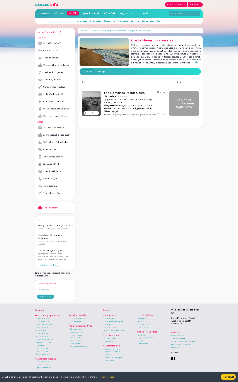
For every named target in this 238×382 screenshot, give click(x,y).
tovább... (196, 62)
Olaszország (109, 21)
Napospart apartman (78, 318)
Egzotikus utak (91, 13)
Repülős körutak (48, 58)
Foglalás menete (177, 335)
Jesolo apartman (42, 362)
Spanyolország (148, 21)
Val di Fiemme (109, 361)
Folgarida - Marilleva (112, 352)
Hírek (39, 219)
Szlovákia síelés (111, 335)
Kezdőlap (83, 31)
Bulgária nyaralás (77, 315)
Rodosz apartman (77, 332)
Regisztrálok (45, 296)
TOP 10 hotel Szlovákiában (53, 142)
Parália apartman (77, 338)
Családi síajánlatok (49, 171)
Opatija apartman (43, 354)
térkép (101, 71)
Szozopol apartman (77, 321)
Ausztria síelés (110, 315)
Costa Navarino (144, 31)
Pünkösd (109, 13)
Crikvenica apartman (44, 339)
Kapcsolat (175, 332)
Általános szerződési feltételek (183, 341)
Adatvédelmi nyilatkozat (181, 344)
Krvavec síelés (143, 324)
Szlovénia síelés (145, 315)
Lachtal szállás (109, 318)
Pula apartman (42, 336)
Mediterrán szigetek (50, 72)
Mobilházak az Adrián (51, 94)
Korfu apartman (76, 341)
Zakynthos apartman (78, 347)
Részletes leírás (106, 377)
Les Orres (141, 335)
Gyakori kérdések (178, 338)
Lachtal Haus (109, 324)
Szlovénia (135, 21)
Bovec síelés (143, 327)
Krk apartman (41, 330)
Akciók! (73, 13)
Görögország (106, 31)
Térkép (160, 114)
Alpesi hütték (47, 149)
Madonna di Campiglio (113, 358)
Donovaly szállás (110, 338)
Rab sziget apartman (44, 324)
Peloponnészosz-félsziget (124, 31)
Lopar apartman (42, 327)
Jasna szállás (109, 341)
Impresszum (176, 347)
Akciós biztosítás (48, 208)
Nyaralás (94, 31)
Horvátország (81, 21)
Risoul (140, 341)
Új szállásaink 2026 (49, 43)
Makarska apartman (44, 342)
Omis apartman (42, 345)
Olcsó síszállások (48, 164)
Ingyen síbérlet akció (51, 157)
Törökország (122, 21)
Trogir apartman (42, 351)
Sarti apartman (76, 329)
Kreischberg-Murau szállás (114, 330)
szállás (88, 71)
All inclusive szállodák (51, 101)
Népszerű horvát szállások (53, 65)
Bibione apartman (43, 365)
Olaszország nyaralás (45, 359)
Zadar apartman (42, 348)
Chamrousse (143, 344)
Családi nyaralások (49, 80)
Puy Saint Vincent (145, 338)
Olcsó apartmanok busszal (53, 109)
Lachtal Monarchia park (113, 322)
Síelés (144, 13)
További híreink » (48, 265)
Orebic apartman (42, 318)
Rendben (228, 377)
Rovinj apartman (42, 333)
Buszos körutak (48, 50)
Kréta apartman (76, 335)
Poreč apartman (42, 322)
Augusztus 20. (128, 13)
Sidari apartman (76, 344)
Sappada (107, 355)
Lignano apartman (43, 368)
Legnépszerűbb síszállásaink (54, 135)
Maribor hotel (143, 318)
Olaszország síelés (112, 345)
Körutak (59, 13)
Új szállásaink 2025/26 (51, 128)
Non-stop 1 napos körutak (53, 116)
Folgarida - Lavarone (112, 349)
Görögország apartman (80, 326)
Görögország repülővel (52, 87)
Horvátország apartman (47, 315)
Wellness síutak (48, 186)
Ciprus (159, 21)
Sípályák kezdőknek (50, 193)
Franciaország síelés (147, 332)
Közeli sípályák (48, 179)
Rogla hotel (142, 321)
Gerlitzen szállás (110, 327)
